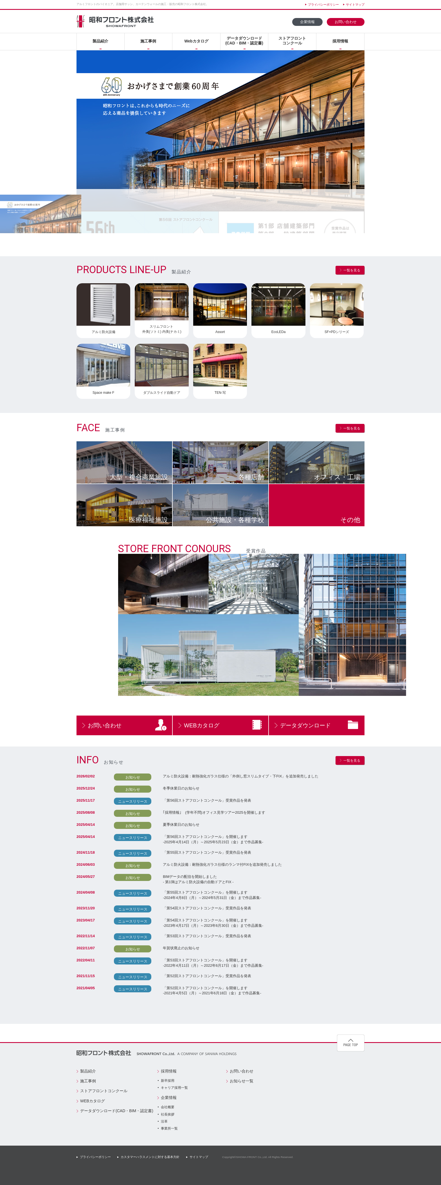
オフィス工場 (337, 477)
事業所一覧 (169, 1128)
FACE (88, 428)
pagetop (350, 1043)
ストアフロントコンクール (292, 40)
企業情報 (307, 22)
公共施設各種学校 (235, 519)
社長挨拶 (167, 1114)
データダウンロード (305, 725)
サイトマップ (355, 4)
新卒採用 (167, 1081)
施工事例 (148, 41)
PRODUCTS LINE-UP (121, 270)
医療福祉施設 (148, 519)
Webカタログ (196, 41)
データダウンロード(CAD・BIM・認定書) (244, 40)
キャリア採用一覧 (174, 1088)
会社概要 (167, 1107)
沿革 (164, 1121)
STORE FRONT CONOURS (179, 549)
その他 (350, 519)
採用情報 (340, 41)
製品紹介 (100, 41)
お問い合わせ (346, 22)
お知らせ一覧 (241, 1081)
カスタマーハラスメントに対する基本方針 (150, 1157)
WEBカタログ (201, 725)
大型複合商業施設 (139, 477)
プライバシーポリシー (323, 4)
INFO (87, 760)
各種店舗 (251, 477)
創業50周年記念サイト (322, 1077)
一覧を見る (351, 270)
